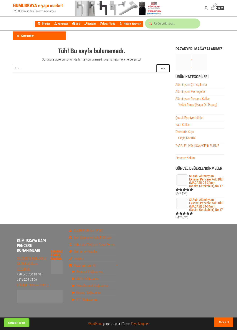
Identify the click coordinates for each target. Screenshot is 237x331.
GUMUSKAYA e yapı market (38, 5)
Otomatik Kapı (185, 132)
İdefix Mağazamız (85, 279)
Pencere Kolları (185, 159)
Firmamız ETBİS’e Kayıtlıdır (57, 259)
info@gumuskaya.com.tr (33, 285)
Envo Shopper (140, 324)
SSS (76, 24)
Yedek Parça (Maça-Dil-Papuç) (197, 105)
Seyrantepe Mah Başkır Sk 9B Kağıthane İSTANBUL (31, 264)
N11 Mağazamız (84, 300)
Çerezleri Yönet (16, 323)
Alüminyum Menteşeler (190, 92)
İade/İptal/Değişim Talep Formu (92, 245)
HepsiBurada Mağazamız (89, 286)
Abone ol (223, 322)
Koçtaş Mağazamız (86, 293)
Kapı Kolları (183, 125)
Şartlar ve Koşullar (83, 252)
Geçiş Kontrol (187, 138)
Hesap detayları (130, 24)
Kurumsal (61, 24)
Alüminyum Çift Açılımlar (191, 85)
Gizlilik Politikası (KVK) (86, 231)
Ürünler (43, 24)
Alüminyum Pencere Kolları (193, 99)
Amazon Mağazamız (86, 272)
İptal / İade (107, 24)
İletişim (90, 24)
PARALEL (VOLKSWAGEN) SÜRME (197, 146)
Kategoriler (27, 36)
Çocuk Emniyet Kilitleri (190, 118)
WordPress (95, 324)
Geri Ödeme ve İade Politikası (90, 238)
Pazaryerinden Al (82, 266)
